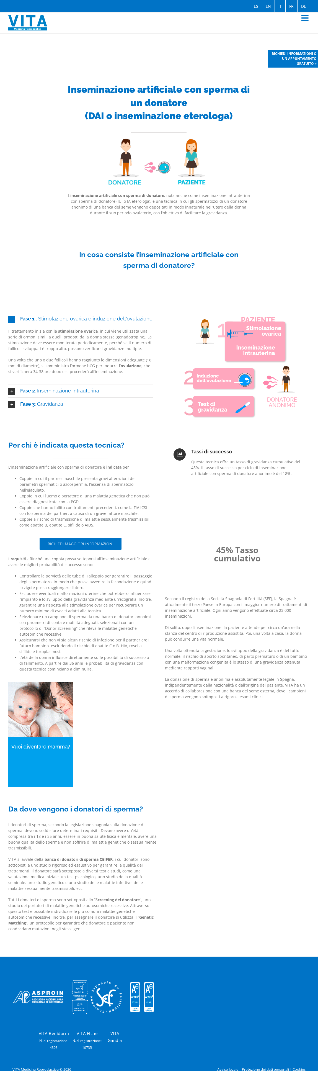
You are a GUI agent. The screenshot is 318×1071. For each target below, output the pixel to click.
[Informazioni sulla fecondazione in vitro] (80, 544)
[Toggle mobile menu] (305, 18)
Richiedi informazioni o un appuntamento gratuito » (294, 58)
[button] (80, 318)
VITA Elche (87, 1033)
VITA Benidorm (54, 1033)
